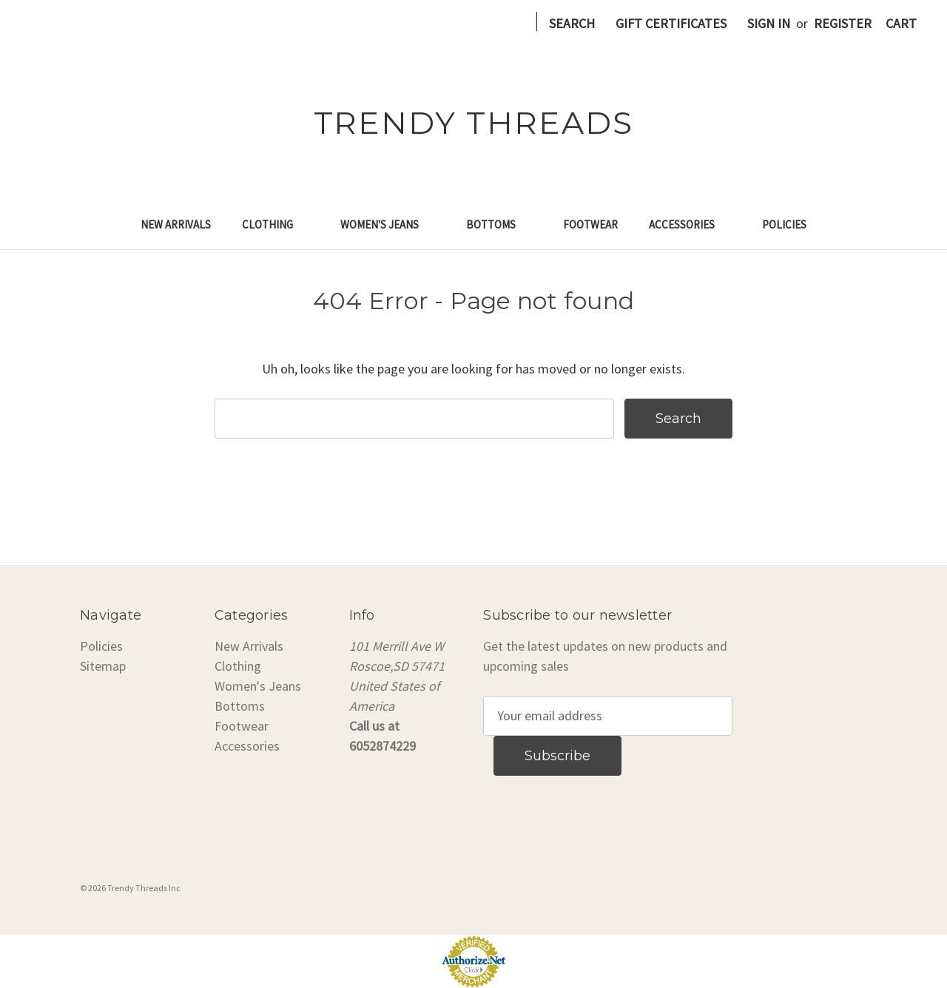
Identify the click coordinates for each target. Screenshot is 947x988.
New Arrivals (176, 224)
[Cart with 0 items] (901, 23)
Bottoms (499, 224)
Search (572, 23)
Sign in (768, 23)
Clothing (275, 224)
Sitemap (103, 665)
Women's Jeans (387, 224)
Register (843, 23)
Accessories (690, 224)
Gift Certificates (671, 23)
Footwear (590, 224)
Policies (784, 224)
